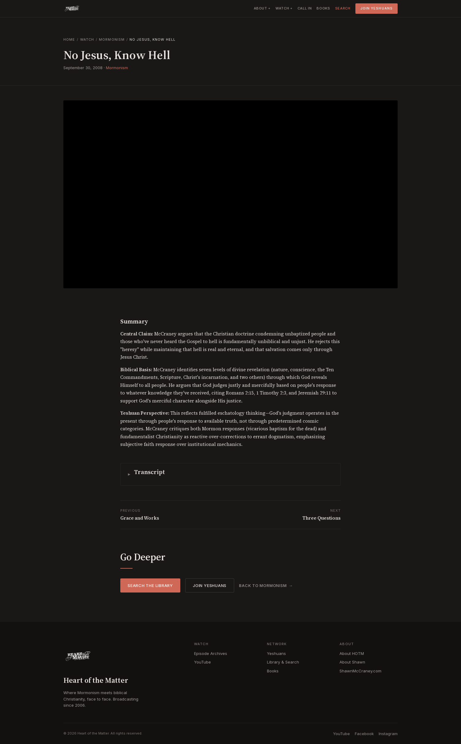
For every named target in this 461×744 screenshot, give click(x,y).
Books (323, 8)
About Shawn (352, 662)
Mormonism (112, 39)
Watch (87, 39)
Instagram (388, 733)
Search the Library (150, 585)
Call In (305, 8)
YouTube (202, 662)
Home (69, 39)
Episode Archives (210, 653)
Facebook (364, 733)
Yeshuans (276, 653)
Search (342, 8)
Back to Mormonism (263, 585)
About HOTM (351, 653)
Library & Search (283, 662)
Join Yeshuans (376, 8)
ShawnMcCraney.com (360, 670)
